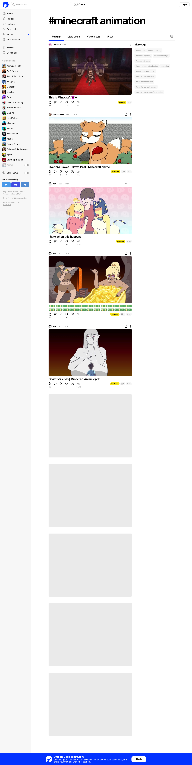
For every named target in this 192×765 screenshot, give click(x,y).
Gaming (122, 102)
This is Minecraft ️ (63, 97)
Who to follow (11, 40)
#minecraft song (154, 50)
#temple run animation (145, 76)
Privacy (6, 194)
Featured (9, 24)
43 (128, 383)
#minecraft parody (143, 55)
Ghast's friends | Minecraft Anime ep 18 (74, 379)
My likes (9, 47)
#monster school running (146, 87)
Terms (22, 191)
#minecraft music (143, 61)
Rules (12, 194)
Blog (4, 191)
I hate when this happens (65, 237)
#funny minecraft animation (147, 66)
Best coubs (10, 29)
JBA (54, 184)
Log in (184, 4)
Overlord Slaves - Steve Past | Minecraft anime (79, 167)
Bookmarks (10, 53)
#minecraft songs (161, 55)
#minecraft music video (145, 71)
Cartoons (115, 172)
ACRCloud (7, 204)
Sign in (138, 759)
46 (128, 314)
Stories (16, 34)
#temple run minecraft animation (149, 92)
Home (8, 14)
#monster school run (144, 81)
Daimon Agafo (58, 114)
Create (79, 4)
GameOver (57, 45)
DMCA (18, 194)
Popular (8, 19)
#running (165, 66)
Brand (15, 191)
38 (128, 241)
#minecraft (140, 50)
